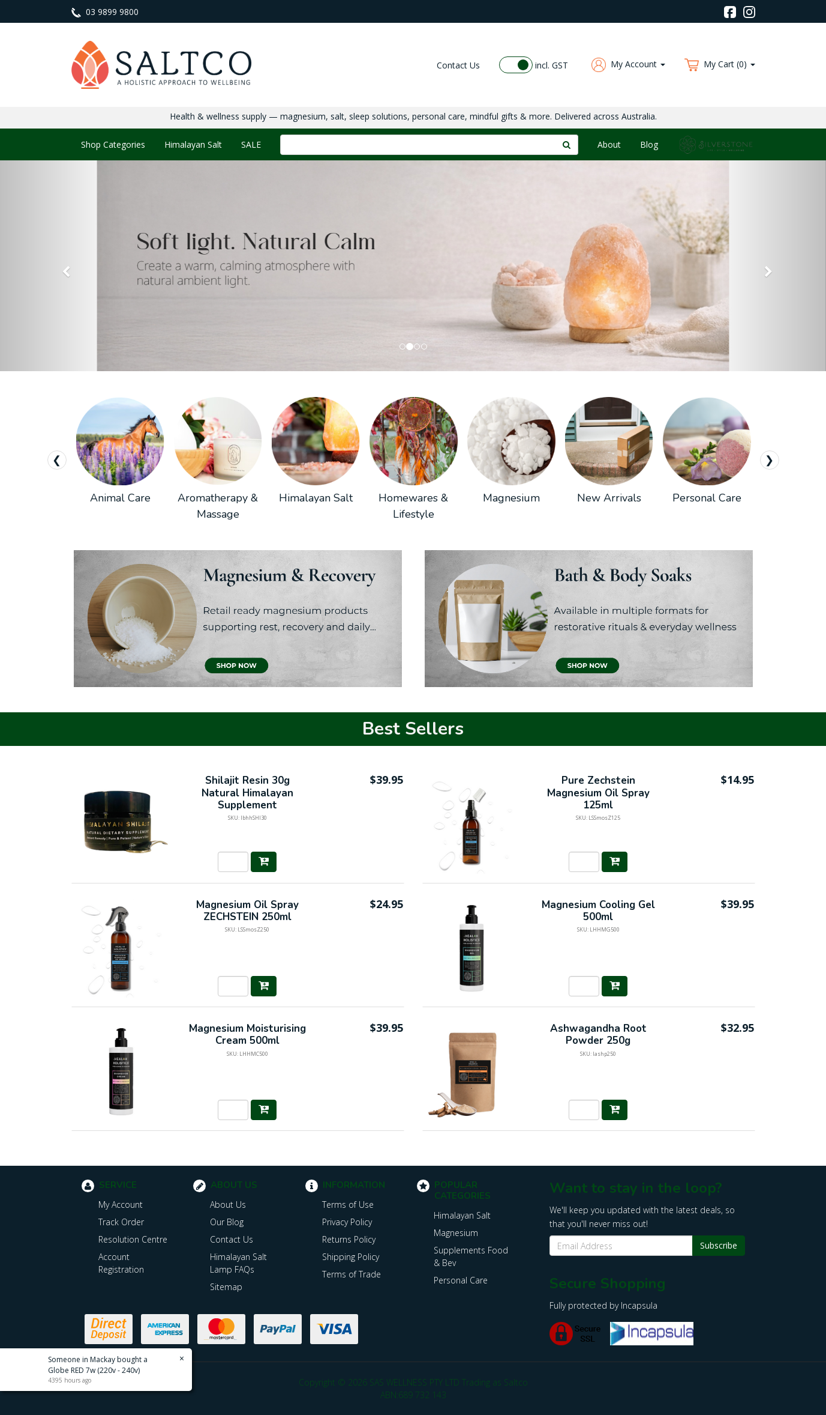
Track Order (121, 1222)
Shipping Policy (350, 1256)
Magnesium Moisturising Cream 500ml (247, 1034)
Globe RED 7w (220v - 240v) (94, 1370)
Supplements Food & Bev (471, 1256)
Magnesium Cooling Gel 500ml (598, 911)
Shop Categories (113, 144)
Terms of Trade (351, 1274)
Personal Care (461, 1280)
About (609, 144)
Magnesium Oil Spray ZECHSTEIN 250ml (247, 911)
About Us (228, 1204)
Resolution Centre (132, 1239)
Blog (649, 144)
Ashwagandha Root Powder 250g (598, 1034)
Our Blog (227, 1222)
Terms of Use (348, 1204)
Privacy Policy (347, 1222)
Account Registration (121, 1263)
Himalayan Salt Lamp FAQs (238, 1263)
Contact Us (458, 65)
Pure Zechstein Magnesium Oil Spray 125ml (598, 793)
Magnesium (456, 1232)
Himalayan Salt (193, 144)
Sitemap (226, 1286)
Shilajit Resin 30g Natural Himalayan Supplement (247, 793)
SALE (251, 144)
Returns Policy (349, 1239)
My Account (120, 1204)
